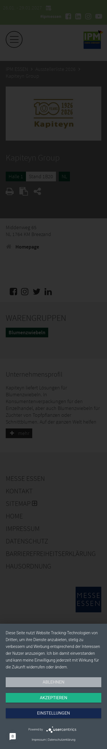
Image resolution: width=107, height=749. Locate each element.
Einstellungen (53, 713)
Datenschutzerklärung (61, 739)
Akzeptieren (53, 697)
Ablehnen (53, 682)
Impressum (39, 739)
